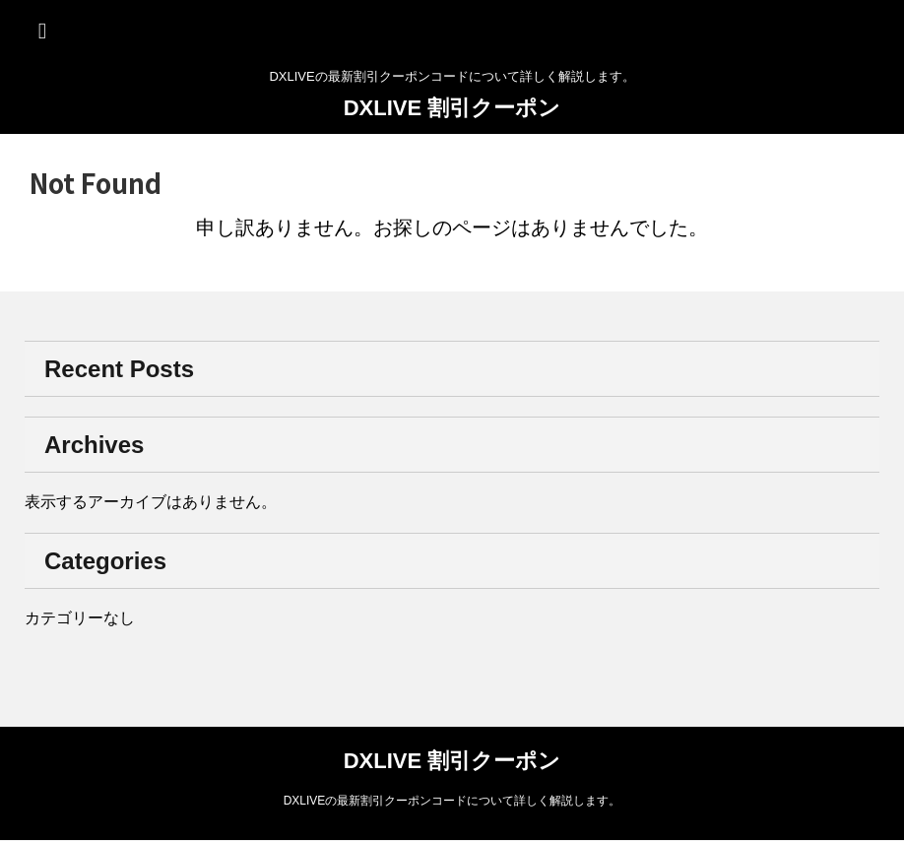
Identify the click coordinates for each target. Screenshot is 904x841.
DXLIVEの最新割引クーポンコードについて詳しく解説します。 (452, 801)
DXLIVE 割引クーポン (452, 108)
